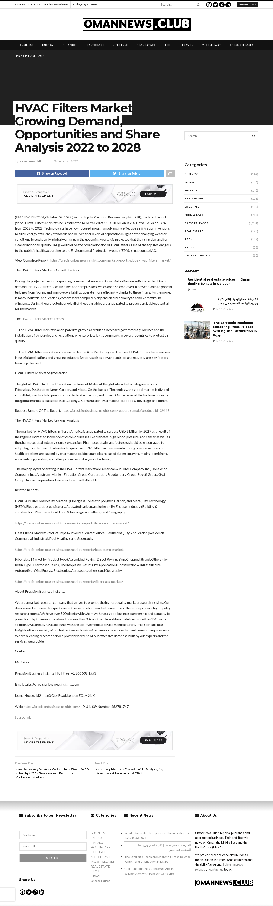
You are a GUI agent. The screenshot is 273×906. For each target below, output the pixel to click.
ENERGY (48, 45)
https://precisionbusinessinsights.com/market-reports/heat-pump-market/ (69, 551)
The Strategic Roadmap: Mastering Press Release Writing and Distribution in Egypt (235, 329)
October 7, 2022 (66, 161)
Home (18, 55)
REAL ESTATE (146, 45)
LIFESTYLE (120, 45)
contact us (216, 873)
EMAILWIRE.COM (30, 218)
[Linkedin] (228, 4)
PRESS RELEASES (242, 45)
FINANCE (69, 45)
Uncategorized (197, 255)
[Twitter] (215, 4)
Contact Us (34, 4)
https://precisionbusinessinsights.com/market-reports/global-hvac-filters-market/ (110, 261)
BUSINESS (26, 45)
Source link (23, 719)
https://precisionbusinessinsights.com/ (52, 708)
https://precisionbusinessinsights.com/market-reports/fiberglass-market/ (69, 583)
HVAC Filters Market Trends (42, 320)
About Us (20, 4)
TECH (168, 45)
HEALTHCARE (94, 45)
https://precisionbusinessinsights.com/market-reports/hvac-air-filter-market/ (72, 524)
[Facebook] (209, 4)
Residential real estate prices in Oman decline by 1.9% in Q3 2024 (219, 282)
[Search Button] (197, 4)
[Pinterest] (222, 4)
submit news (247, 4)
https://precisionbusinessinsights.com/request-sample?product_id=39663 (115, 412)
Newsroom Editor (32, 161)
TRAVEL (187, 45)
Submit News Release (55, 4)
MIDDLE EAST (211, 45)
